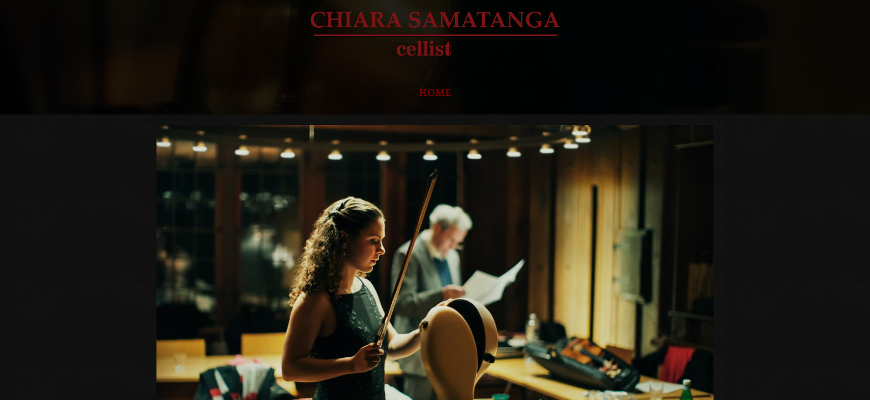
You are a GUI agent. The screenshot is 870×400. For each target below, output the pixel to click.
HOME (435, 93)
